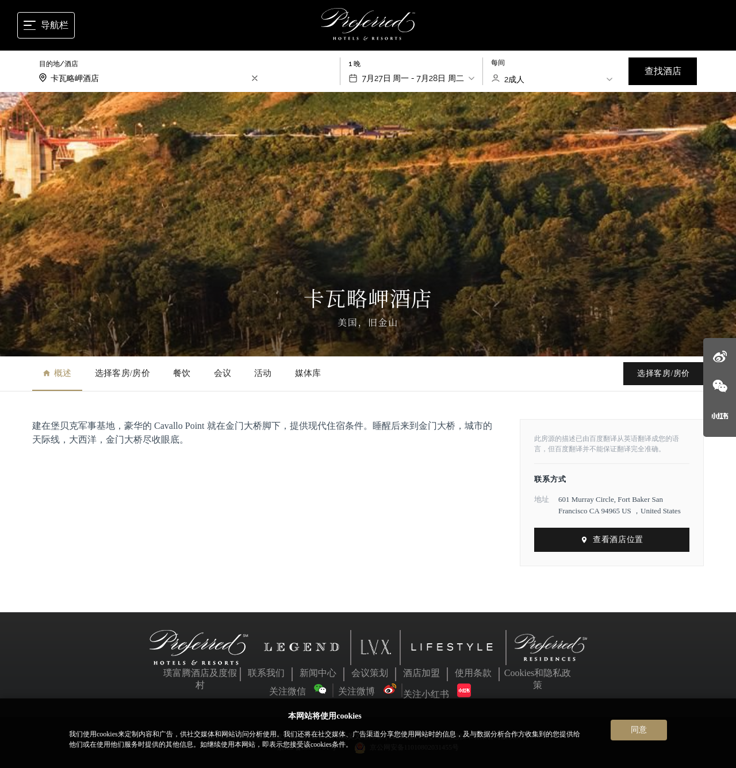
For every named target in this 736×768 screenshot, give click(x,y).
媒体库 (308, 373)
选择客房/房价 (122, 373)
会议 (223, 373)
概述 (57, 373)
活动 (263, 373)
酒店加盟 (421, 673)
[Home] (368, 25)
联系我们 (266, 673)
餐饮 (182, 373)
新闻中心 (318, 673)
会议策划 (369, 673)
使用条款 (473, 673)
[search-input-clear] (254, 78)
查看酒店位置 (611, 539)
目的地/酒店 (58, 64)
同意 (639, 729)
